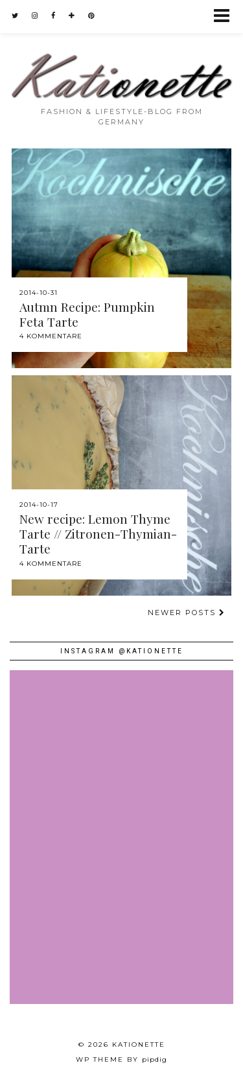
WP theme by (121, 1059)
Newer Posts (187, 612)
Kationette (138, 1044)
